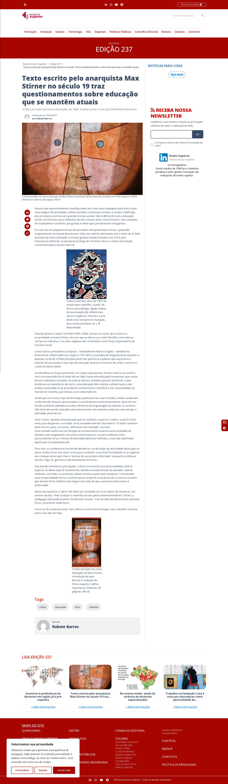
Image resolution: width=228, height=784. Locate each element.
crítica (42, 607)
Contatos (194, 32)
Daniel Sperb (122, 748)
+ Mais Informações (43, 707)
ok (197, 134)
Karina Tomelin (123, 757)
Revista (166, 32)
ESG (88, 32)
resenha (93, 607)
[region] (43, 758)
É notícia (168, 741)
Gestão (59, 32)
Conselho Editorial (146, 32)
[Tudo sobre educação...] (161, 15)
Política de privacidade (179, 764)
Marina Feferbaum (172, 730)
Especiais (100, 32)
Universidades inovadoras (88, 762)
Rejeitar (43, 770)
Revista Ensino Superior (39, 738)
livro (77, 607)
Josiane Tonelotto (125, 754)
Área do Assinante (191, 4)
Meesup (167, 749)
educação (60, 607)
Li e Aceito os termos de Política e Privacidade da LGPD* (178, 144)
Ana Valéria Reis (124, 745)
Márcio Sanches (124, 767)
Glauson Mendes (124, 751)
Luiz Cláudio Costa (126, 764)
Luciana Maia (122, 761)
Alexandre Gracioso (126, 742)
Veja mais (177, 74)
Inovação (46, 32)
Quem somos (31, 730)
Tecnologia (75, 32)
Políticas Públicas (120, 32)
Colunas (179, 32)
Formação (30, 32)
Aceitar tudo (64, 770)
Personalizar (22, 770)
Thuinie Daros (169, 733)
